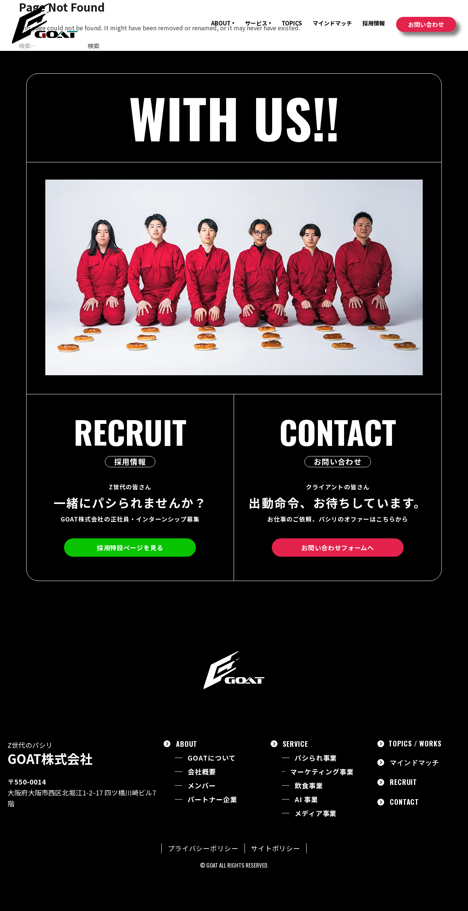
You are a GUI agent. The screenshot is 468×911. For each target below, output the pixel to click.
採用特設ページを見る (130, 547)
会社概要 (202, 771)
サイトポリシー (275, 848)
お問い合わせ (426, 24)
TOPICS (292, 23)
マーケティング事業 (321, 771)
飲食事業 (309, 785)
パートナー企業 (212, 799)
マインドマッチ (332, 23)
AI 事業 (306, 799)
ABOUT (222, 23)
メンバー (202, 785)
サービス (258, 23)
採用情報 (373, 23)
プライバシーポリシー (203, 848)
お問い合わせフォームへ (337, 547)
